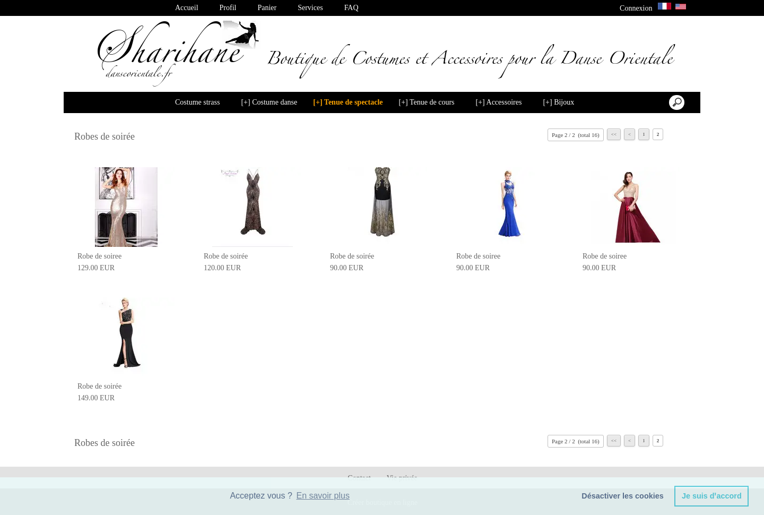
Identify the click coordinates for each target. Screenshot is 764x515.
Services (310, 8)
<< (614, 134)
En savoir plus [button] (323, 495)
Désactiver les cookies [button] (622, 496)
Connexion (636, 8)
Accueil (186, 8)
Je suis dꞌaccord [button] (712, 496)
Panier (266, 8)
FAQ (351, 8)
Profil (228, 8)
